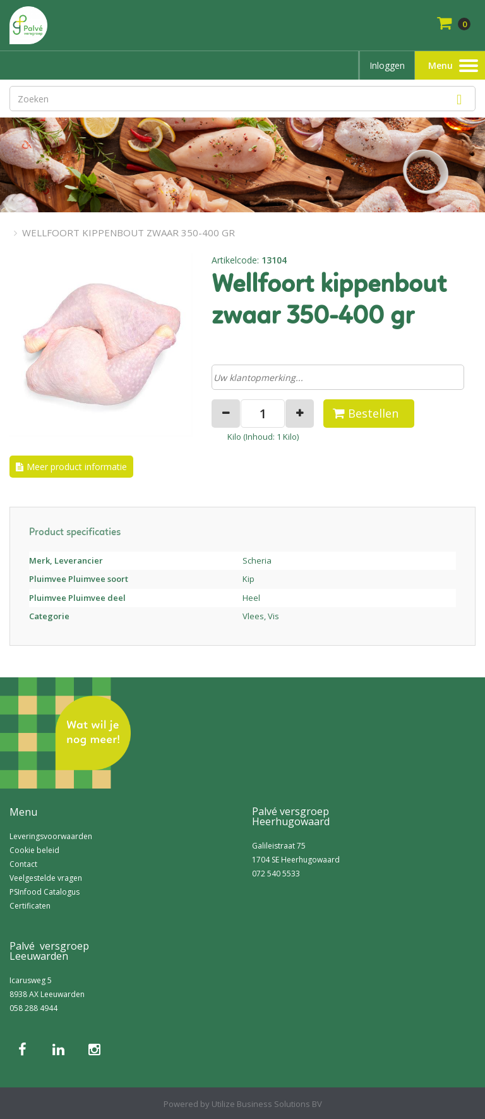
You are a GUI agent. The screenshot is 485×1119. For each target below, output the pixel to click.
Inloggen (387, 65)
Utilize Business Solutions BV (267, 1104)
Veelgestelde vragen (45, 878)
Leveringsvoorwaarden (50, 836)
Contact (23, 864)
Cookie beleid (34, 850)
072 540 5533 (276, 873)
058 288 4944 (33, 1008)
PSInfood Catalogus (44, 891)
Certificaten (30, 905)
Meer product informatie (77, 467)
